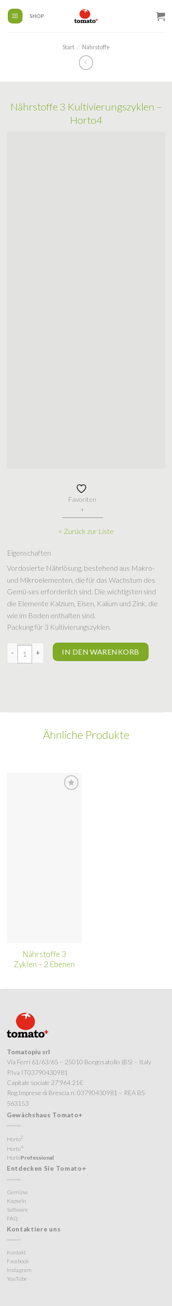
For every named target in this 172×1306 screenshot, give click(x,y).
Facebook (18, 1261)
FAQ (12, 1218)
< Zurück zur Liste (86, 531)
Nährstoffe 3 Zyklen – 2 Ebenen (44, 959)
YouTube (17, 1278)
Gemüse (17, 1192)
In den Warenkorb (100, 651)
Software (17, 1209)
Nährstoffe (96, 47)
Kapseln (16, 1200)
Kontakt (16, 1252)
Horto (15, 1138)
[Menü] (15, 16)
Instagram (19, 1269)
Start (68, 47)
